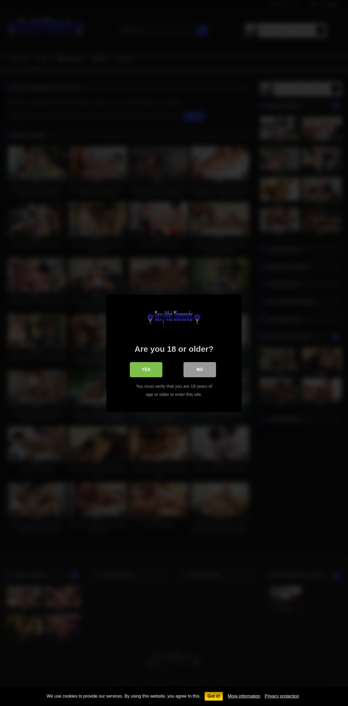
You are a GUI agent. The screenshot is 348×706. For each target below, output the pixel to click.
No (199, 369)
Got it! (213, 696)
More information (244, 696)
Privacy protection (282, 696)
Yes (146, 369)
